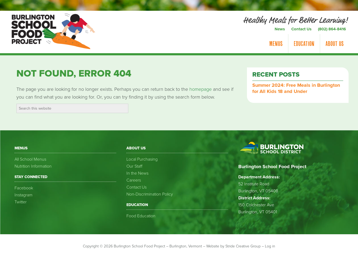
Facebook (24, 188)
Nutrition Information (33, 166)
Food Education (140, 216)
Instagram (24, 195)
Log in (270, 246)
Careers (133, 180)
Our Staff (134, 166)
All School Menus (30, 159)
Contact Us (136, 187)
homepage (200, 89)
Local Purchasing (142, 159)
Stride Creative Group (243, 246)
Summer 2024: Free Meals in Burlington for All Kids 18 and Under (296, 88)
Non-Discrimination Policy (149, 194)
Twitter (21, 202)
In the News (137, 173)
